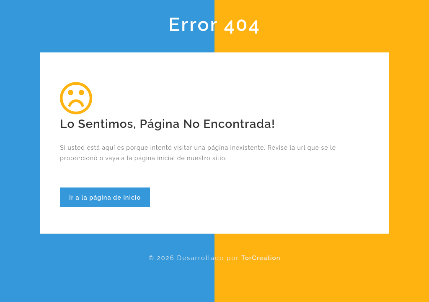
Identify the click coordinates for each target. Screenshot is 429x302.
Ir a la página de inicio (105, 197)
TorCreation (260, 258)
